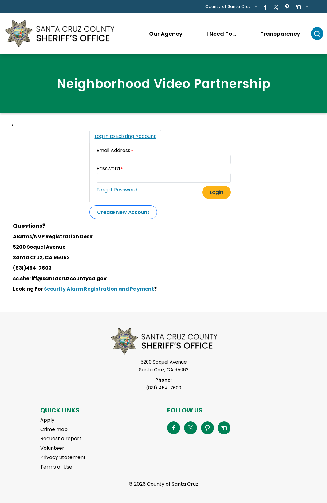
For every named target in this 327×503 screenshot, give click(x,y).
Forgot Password (117, 189)
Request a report (60, 438)
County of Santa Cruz (228, 7)
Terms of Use (56, 466)
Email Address (113, 150)
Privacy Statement (63, 457)
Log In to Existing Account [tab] (125, 136)
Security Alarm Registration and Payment (99, 288)
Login (216, 192)
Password (108, 168)
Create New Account (123, 212)
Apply (47, 420)
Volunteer (52, 448)
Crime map (54, 429)
